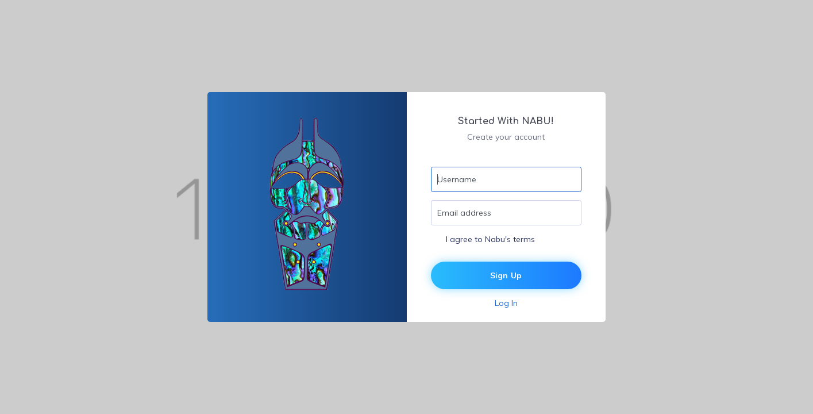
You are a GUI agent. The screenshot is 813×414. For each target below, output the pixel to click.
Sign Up (506, 275)
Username (456, 179)
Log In (506, 303)
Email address (464, 213)
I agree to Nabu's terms (490, 239)
